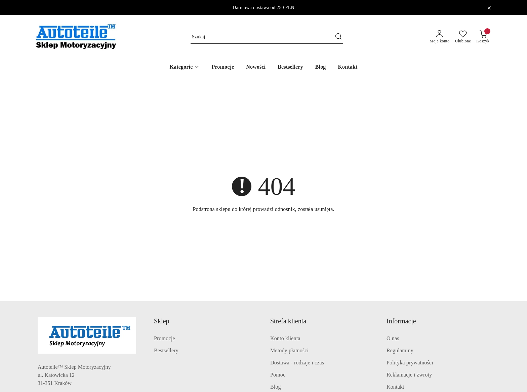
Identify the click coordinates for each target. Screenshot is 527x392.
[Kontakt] (347, 67)
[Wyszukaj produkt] (267, 37)
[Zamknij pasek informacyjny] (489, 8)
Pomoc (277, 375)
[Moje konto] (439, 37)
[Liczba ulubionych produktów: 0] (463, 37)
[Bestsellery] (290, 67)
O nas (393, 338)
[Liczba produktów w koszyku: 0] (483, 37)
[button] (184, 67)
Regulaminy (400, 350)
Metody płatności (289, 350)
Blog (275, 387)
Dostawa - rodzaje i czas (297, 362)
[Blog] (321, 67)
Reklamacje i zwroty (409, 375)
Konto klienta (285, 338)
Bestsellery (166, 350)
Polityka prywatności (410, 362)
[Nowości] (255, 67)
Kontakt (395, 387)
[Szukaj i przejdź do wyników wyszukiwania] (338, 37)
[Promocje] (223, 67)
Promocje (164, 338)
